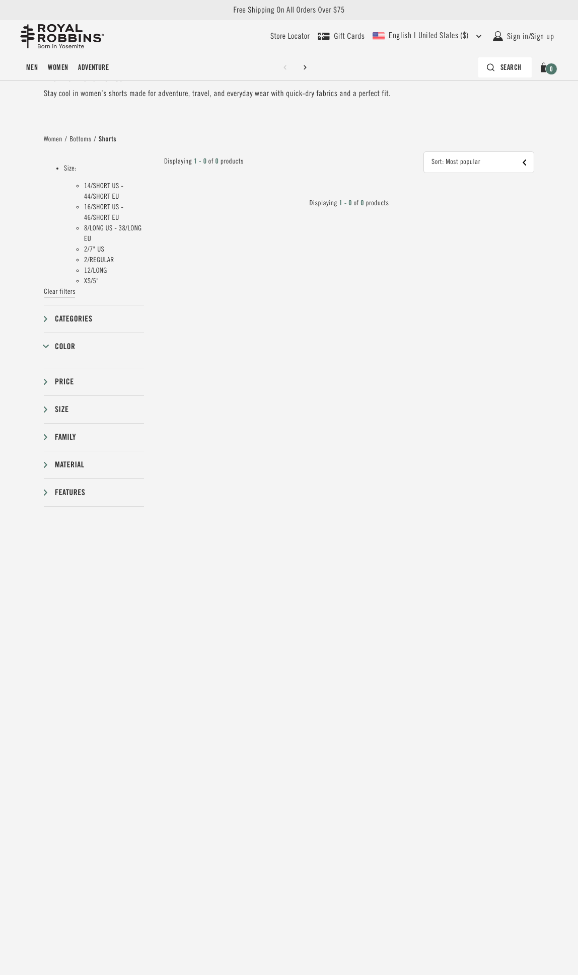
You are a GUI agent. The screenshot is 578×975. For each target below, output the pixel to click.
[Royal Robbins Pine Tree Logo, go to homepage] (62, 36)
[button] (545, 67)
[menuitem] (32, 67)
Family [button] (65, 437)
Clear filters (60, 292)
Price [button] (64, 381)
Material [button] (69, 464)
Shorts (107, 139)
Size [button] (61, 409)
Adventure (93, 67)
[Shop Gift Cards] (341, 36)
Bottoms (80, 139)
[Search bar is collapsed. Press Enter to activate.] (504, 67)
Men (32, 67)
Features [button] (70, 492)
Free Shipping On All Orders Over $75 (288, 10)
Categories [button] (73, 318)
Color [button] (65, 346)
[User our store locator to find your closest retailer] (290, 36)
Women (58, 67)
